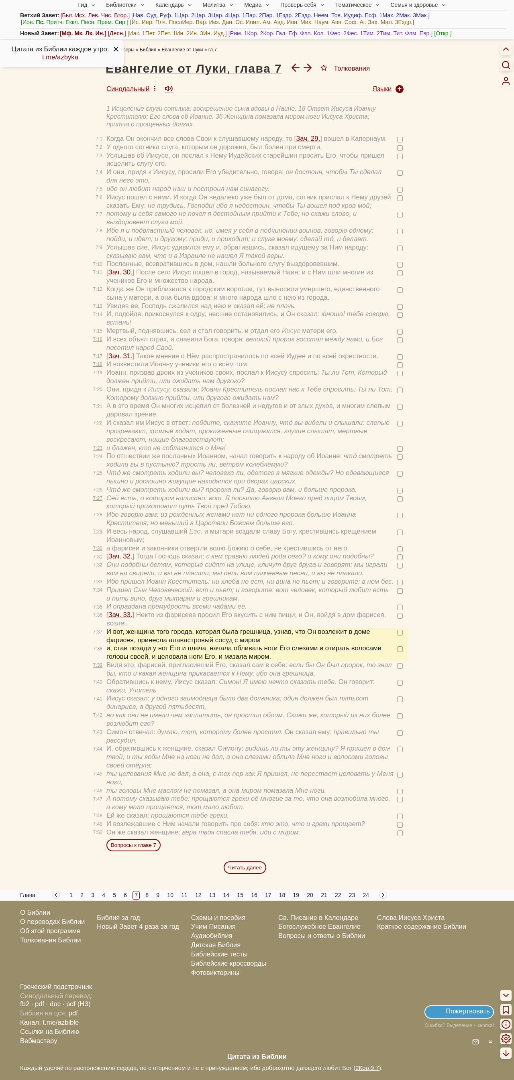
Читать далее (245, 868)
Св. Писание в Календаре (318, 918)
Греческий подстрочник (56, 987)
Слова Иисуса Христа (411, 918)
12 (198, 895)
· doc (53, 1004)
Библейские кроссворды (228, 963)
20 (310, 895)
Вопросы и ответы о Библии (321, 936)
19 (296, 895)
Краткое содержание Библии (421, 926)
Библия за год (118, 918)
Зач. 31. (120, 356)
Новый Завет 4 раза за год (138, 926)
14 (226, 895)
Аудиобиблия (212, 936)
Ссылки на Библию (49, 1031)
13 (212, 895)
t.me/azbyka (60, 57)
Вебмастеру (38, 1041)
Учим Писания (213, 926)
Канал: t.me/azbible (49, 1022)
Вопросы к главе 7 (133, 845)
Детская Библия (216, 945)
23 (352, 895)
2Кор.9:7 (367, 1067)
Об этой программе (50, 931)
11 (184, 895)
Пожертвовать (468, 1011)
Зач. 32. (120, 556)
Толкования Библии (50, 940)
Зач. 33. (120, 615)
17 (268, 895)
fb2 (24, 1004)
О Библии (35, 912)
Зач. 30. (120, 272)
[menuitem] (506, 81)
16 (254, 895)
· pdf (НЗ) (77, 1004)
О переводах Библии (52, 922)
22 (338, 895)
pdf (73, 1013)
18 (282, 895)
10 (170, 895)
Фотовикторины (215, 972)
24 (366, 895)
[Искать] (506, 64)
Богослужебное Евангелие (319, 926)
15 (240, 895)
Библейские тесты (219, 954)
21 (324, 895)
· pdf (37, 1004)
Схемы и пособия (218, 918)
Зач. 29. (308, 138)
